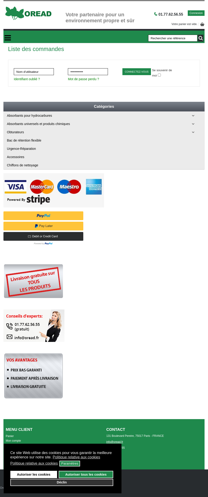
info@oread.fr (114, 441)
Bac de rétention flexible (24, 140)
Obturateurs (15, 132)
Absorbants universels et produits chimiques (38, 124)
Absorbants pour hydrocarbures (29, 115)
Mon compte (13, 440)
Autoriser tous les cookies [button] (86, 474)
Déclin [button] (62, 482)
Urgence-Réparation (21, 149)
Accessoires (15, 157)
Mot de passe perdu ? (83, 79)
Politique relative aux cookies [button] (76, 457)
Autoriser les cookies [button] (33, 474)
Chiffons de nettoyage (22, 165)
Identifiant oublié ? (27, 79)
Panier (10, 436)
